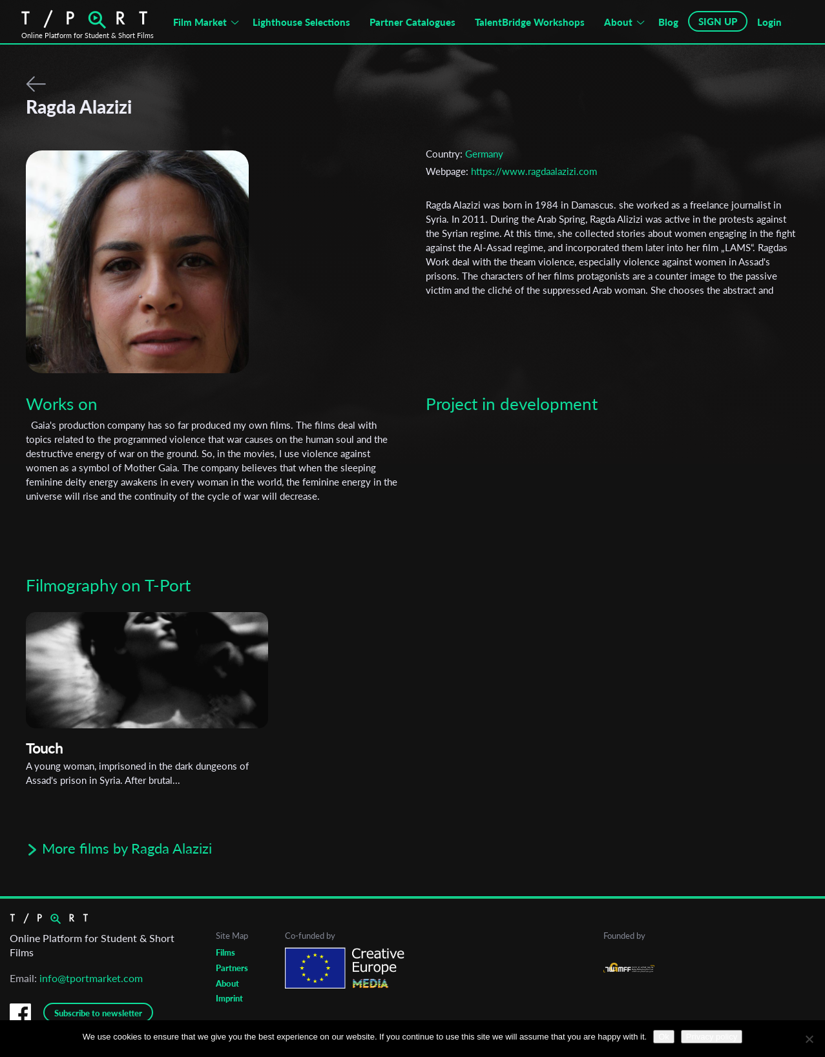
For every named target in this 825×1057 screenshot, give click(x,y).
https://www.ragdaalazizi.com (534, 171)
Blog (668, 22)
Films (225, 952)
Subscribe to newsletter (98, 1013)
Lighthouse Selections (301, 22)
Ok (663, 1037)
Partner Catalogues (412, 22)
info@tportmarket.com (91, 978)
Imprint (229, 998)
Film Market (200, 22)
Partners (232, 968)
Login (769, 22)
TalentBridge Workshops (530, 22)
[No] (808, 1038)
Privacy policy (711, 1037)
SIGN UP (717, 21)
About (618, 22)
